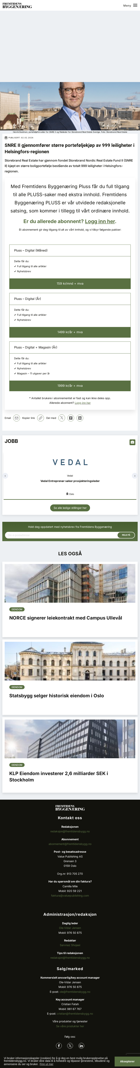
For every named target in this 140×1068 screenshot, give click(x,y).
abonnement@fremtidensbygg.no (70, 844)
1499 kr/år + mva (70, 332)
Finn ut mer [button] (46, 1064)
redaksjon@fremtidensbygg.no (70, 831)
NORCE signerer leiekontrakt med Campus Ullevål (65, 618)
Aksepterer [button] (127, 1061)
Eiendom (17, 609)
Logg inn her (100, 221)
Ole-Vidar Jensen (70, 927)
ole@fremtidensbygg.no (75, 991)
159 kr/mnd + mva (70, 283)
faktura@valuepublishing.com (70, 895)
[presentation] (5, 476)
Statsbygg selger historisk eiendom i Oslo (56, 695)
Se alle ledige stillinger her (70, 507)
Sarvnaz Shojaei (70, 945)
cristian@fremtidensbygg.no (75, 1013)
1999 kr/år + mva (70, 386)
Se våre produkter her (70, 1026)
